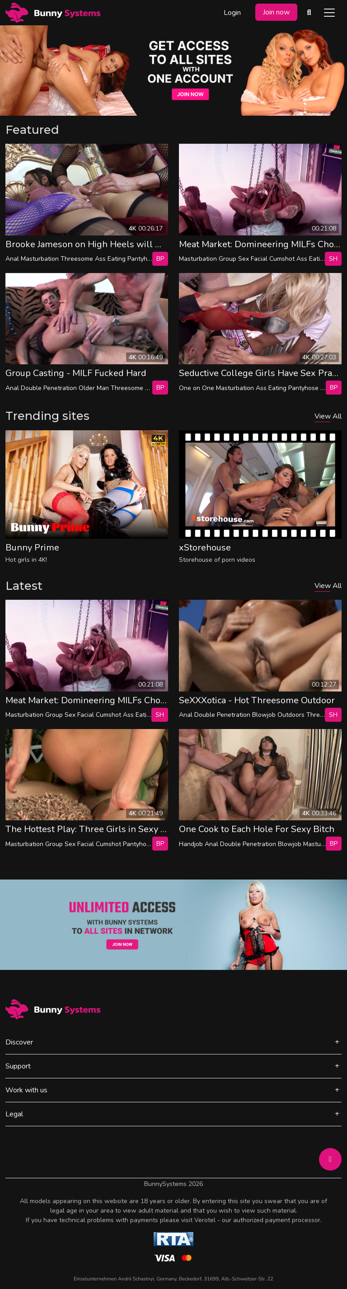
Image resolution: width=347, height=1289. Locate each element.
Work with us (26, 1090)
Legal (14, 1114)
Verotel (205, 1220)
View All (328, 416)
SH (333, 258)
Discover (19, 1042)
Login (232, 13)
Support (18, 1066)
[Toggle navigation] (329, 12)
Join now (276, 12)
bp (160, 258)
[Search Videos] (309, 12)
